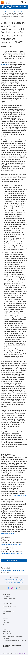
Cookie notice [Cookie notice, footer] (6, 638)
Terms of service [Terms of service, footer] (7, 634)
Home (2, 12)
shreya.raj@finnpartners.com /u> (11, 553)
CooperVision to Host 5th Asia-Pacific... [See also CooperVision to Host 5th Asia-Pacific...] (14, 581)
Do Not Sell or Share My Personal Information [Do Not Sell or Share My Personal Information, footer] (12, 645)
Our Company (9, 12)
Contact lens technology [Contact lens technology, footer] (9, 599)
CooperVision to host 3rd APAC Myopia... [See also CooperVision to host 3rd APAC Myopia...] (14, 579)
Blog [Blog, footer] (4, 613)
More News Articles (14, 560)
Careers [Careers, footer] (5, 620)
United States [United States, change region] (22, 2)
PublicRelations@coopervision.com (12, 570)
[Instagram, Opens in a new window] (12, 588)
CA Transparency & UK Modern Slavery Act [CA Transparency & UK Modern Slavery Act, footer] (14, 641)
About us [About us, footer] (5, 618)
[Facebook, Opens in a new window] (8, 588)
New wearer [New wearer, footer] (6, 609)
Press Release (21, 12)
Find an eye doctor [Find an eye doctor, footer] (8, 603)
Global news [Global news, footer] (6, 622)
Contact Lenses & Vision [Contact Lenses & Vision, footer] (9, 607)
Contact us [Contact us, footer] (6, 625)
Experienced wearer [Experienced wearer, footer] (8, 611)
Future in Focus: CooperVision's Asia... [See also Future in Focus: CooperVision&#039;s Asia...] (15, 582)
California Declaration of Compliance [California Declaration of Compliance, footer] (13, 636)
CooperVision (5, 64)
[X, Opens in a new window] (20, 588)
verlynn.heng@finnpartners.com (11, 544)
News (15, 12)
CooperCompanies (21, 653)
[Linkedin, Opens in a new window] (16, 588)
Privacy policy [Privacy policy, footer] (6, 631)
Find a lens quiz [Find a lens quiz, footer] (7, 596)
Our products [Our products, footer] (6, 594)
